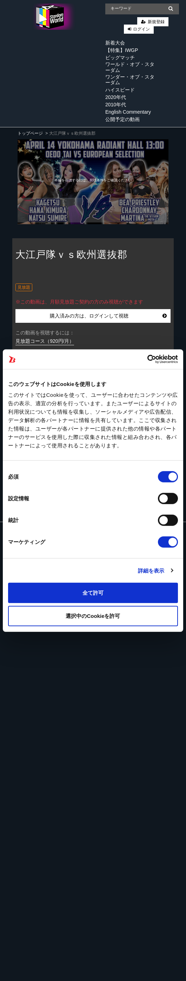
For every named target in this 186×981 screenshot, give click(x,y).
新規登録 (156, 21)
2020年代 (115, 97)
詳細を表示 (151, 570)
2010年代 (115, 104)
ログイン (141, 29)
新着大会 (115, 43)
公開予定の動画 (122, 119)
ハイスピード (120, 90)
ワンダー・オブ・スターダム (129, 80)
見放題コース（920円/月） (44, 341)
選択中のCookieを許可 (93, 616)
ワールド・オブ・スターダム (129, 67)
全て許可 (93, 593)
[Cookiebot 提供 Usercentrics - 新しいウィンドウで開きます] (147, 359)
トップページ (30, 133)
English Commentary (128, 112)
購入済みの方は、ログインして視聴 (108, 316)
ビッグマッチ (120, 57)
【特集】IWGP (121, 50)
